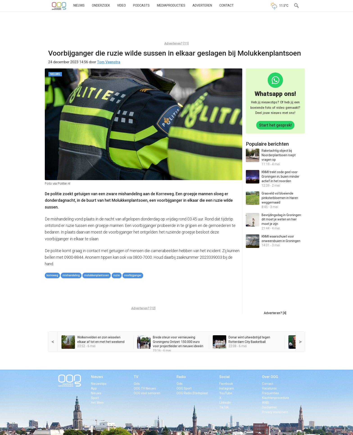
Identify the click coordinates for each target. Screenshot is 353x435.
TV (136, 377)
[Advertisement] (176, 28)
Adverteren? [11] (176, 43)
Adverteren (202, 5)
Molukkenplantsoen (96, 275)
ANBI (265, 402)
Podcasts (141, 5)
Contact (226, 5)
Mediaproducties (171, 5)
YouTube (225, 393)
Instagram (226, 388)
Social (224, 377)
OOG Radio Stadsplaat (192, 393)
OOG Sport (184, 388)
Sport (95, 398)
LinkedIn (225, 402)
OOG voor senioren (147, 393)
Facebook (226, 383)
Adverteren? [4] (275, 313)
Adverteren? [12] (143, 308)
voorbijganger (132, 275)
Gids (137, 383)
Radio (181, 377)
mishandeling (71, 275)
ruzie (116, 275)
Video (121, 5)
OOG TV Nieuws (145, 388)
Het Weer (97, 402)
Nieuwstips (98, 383)
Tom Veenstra (108, 62)
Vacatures (269, 388)
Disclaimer (269, 407)
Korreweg (52, 275)
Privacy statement (275, 412)
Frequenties (270, 393)
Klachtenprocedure (275, 398)
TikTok (224, 407)
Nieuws (79, 5)
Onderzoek (101, 5)
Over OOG (270, 377)
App (94, 388)
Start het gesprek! (275, 125)
